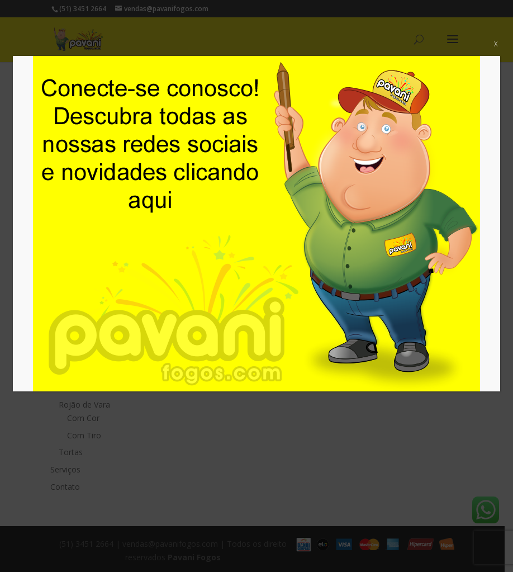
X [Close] (495, 44)
